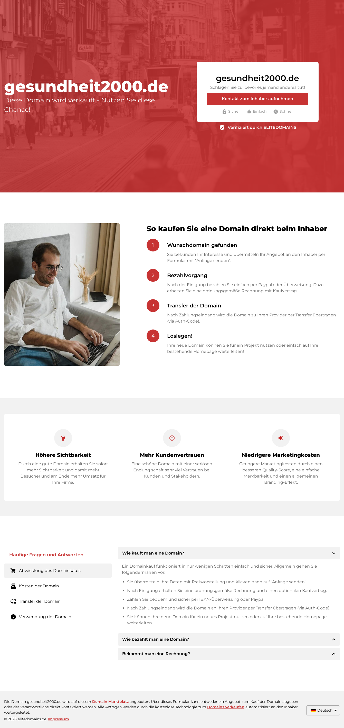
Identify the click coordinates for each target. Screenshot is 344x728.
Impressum (58, 719)
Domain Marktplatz (110, 701)
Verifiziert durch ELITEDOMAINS (262, 127)
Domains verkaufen (225, 707)
